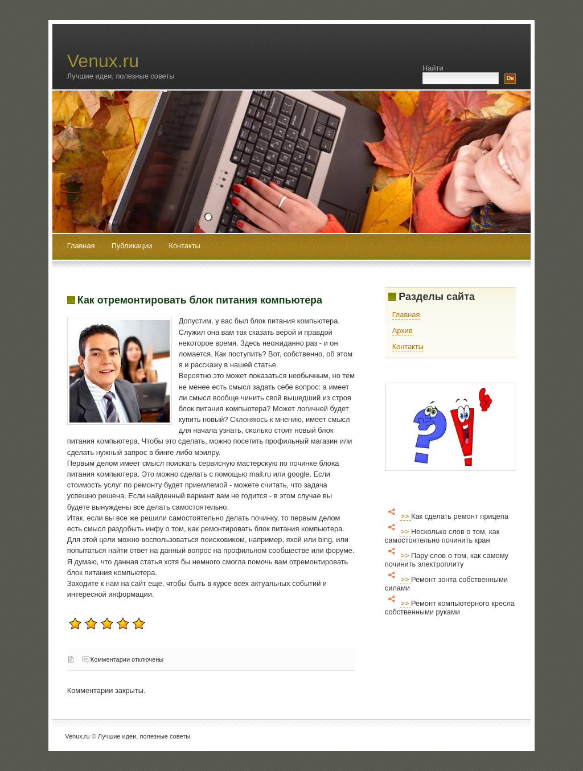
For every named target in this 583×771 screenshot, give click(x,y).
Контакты (184, 245)
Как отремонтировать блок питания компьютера (199, 300)
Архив (402, 330)
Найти (433, 68)
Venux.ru (103, 61)
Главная (81, 245)
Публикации (133, 245)
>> (405, 516)
